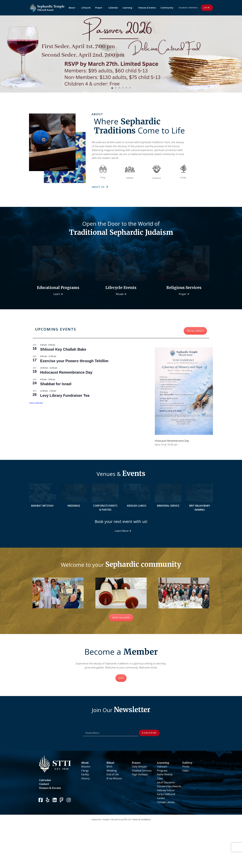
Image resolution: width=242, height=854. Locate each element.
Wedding (111, 794)
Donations (183, 7)
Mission (85, 790)
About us (98, 187)
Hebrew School (165, 814)
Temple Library (166, 826)
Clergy (85, 794)
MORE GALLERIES (121, 641)
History (85, 802)
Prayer (182, 310)
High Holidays (140, 798)
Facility (85, 798)
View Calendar (36, 419)
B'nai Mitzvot (114, 802)
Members (193, 7)
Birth (109, 790)
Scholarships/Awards (169, 810)
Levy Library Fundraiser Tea (65, 411)
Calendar (45, 804)
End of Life (112, 798)
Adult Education (166, 806)
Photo (185, 790)
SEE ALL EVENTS (195, 346)
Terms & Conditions (141, 843)
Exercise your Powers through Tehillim (74, 377)
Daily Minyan (139, 790)
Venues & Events (50, 811)
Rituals (120, 310)
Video (185, 794)
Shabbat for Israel (55, 400)
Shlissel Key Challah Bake (63, 365)
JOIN (207, 7)
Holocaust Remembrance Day (66, 388)
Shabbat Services (142, 794)
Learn (56, 310)
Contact (44, 808)
